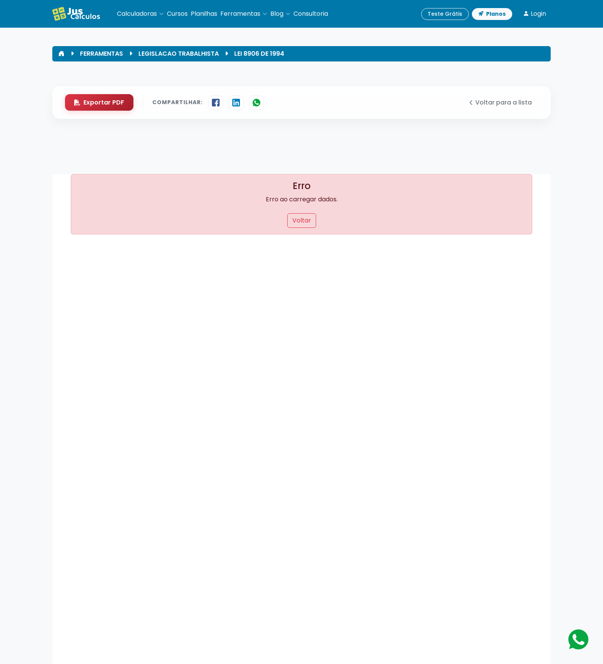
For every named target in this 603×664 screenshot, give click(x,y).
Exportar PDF (99, 102)
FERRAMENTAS (101, 53)
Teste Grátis (445, 14)
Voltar (301, 220)
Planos (492, 14)
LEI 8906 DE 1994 (259, 53)
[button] (140, 13)
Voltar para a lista (501, 102)
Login (534, 13)
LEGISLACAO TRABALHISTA (178, 53)
